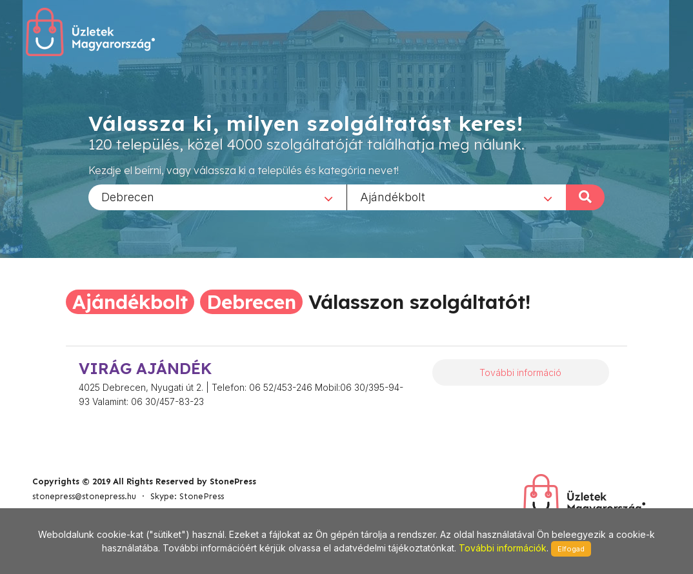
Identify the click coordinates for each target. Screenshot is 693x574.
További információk (503, 547)
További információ (520, 372)
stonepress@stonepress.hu (84, 496)
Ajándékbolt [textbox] (392, 196)
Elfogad (571, 548)
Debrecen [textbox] (127, 196)
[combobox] (217, 197)
